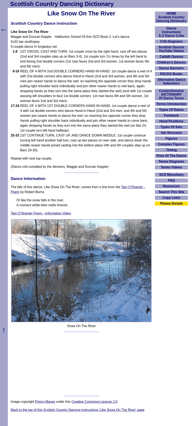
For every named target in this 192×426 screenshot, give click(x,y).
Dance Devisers (171, 68)
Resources (171, 186)
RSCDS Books (171, 74)
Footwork (171, 115)
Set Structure (171, 132)
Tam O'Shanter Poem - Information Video (41, 213)
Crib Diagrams (171, 41)
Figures (171, 138)
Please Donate (171, 203)
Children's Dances (171, 62)
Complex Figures (171, 144)
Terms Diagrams (171, 161)
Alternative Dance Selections (171, 81)
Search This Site (171, 192)
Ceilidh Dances (171, 56)
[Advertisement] (81, 364)
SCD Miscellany (171, 174)
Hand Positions (171, 121)
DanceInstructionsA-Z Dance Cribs (171, 32)
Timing (171, 150)
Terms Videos (171, 167)
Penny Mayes (45, 401)
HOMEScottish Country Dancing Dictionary (171, 17)
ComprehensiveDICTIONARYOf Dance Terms (171, 94)
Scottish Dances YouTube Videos (171, 49)
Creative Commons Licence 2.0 (94, 401)
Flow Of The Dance (171, 155)
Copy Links (171, 197)
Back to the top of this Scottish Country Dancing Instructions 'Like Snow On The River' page (77, 410)
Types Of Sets (171, 127)
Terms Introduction (171, 104)
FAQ (171, 180)
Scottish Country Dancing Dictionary (62, 4)
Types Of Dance (171, 109)
